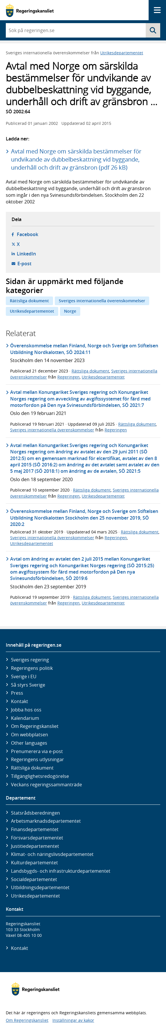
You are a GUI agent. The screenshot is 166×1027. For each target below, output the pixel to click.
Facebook (27, 234)
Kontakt (19, 701)
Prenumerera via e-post (37, 751)
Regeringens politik (32, 668)
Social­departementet (34, 879)
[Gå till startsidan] (29, 10)
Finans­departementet (35, 829)
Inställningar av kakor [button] (73, 1020)
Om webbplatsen (29, 734)
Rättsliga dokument (29, 300)
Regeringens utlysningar (37, 759)
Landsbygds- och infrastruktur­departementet (60, 871)
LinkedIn (26, 254)
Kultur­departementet (34, 862)
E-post (24, 263)
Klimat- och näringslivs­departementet (52, 854)
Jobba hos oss (26, 710)
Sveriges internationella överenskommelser (102, 300)
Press (17, 693)
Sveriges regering (30, 660)
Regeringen (68, 377)
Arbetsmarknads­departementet (46, 821)
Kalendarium (25, 718)
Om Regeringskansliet (35, 726)
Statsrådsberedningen (35, 813)
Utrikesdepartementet (121, 52)
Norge (70, 311)
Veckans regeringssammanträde (46, 784)
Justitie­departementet (35, 846)
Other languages (29, 743)
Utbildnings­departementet (40, 887)
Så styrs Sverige (28, 685)
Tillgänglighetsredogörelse (40, 776)
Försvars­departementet (37, 838)
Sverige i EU (24, 676)
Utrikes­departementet (35, 896)
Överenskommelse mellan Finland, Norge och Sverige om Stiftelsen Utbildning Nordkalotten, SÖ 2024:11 (84, 348)
